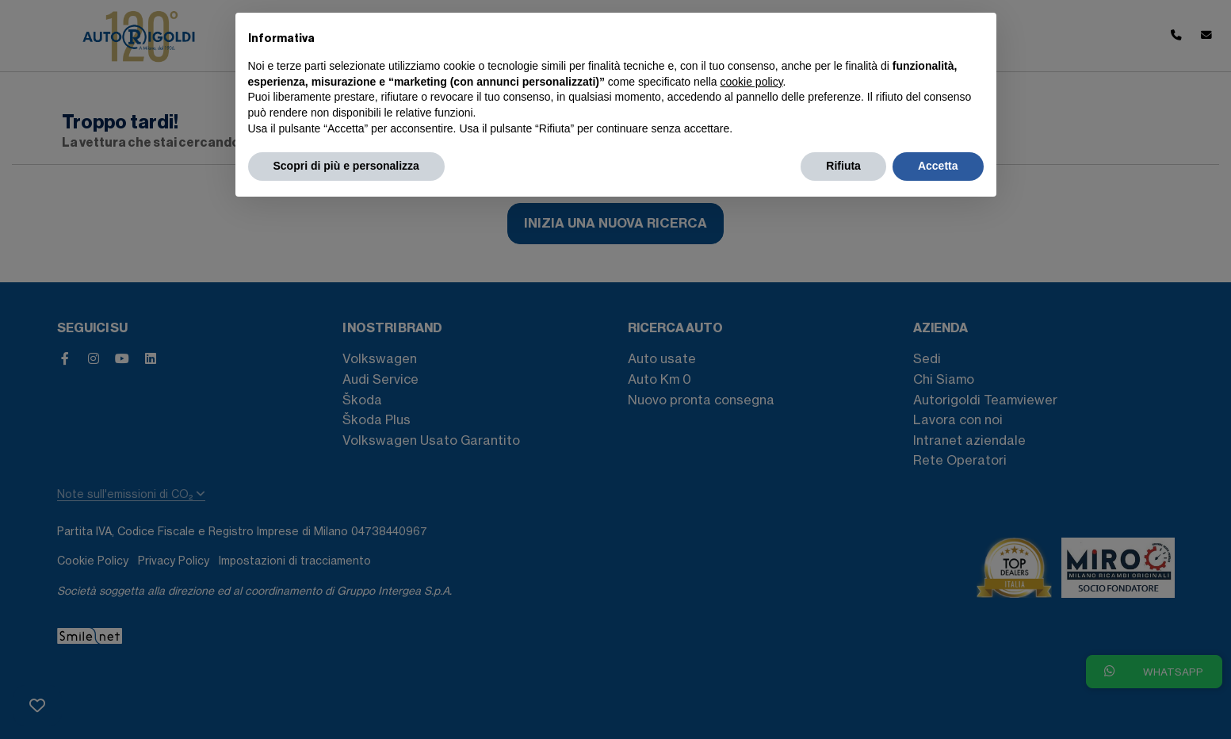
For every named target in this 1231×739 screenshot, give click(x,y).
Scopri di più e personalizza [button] (346, 165)
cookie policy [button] (751, 81)
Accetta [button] (938, 165)
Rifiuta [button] (843, 165)
